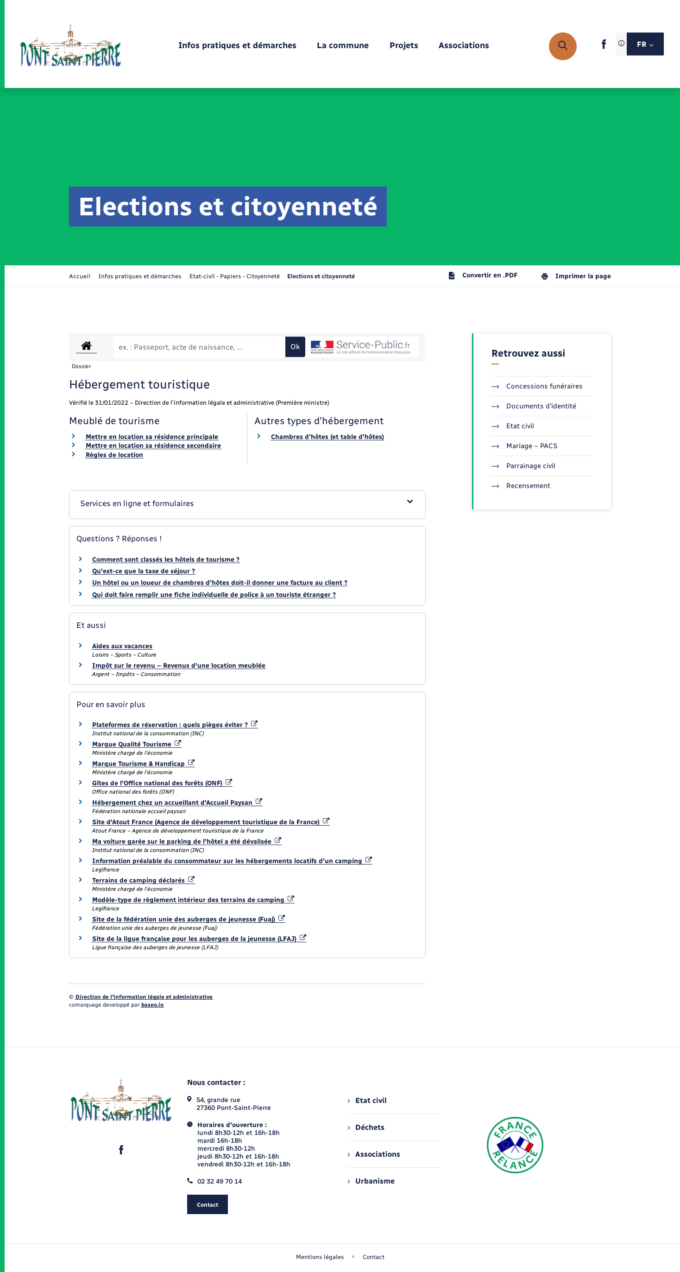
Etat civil (512, 426)
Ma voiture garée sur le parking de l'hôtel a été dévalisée (186, 842)
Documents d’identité (533, 406)
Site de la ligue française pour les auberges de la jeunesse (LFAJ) (199, 939)
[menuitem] (237, 46)
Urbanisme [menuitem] (371, 1181)
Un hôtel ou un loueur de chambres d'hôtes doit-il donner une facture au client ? (219, 583)
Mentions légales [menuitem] (320, 1256)
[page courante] (321, 276)
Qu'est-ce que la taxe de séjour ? (143, 571)
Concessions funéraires (537, 386)
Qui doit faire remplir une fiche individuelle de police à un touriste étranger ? (214, 595)
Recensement (520, 486)
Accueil (79, 276)
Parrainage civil (523, 466)
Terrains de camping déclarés (143, 880)
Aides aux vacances (122, 646)
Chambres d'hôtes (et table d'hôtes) (327, 437)
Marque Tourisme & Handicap (143, 764)
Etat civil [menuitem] (367, 1100)
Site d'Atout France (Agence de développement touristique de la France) (210, 822)
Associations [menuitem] (374, 1154)
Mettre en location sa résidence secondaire (153, 446)
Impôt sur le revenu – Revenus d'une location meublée (178, 666)
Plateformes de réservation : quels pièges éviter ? (175, 725)
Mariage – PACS (524, 446)
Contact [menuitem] (373, 1256)
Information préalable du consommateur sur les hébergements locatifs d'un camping (232, 861)
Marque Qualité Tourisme (136, 744)
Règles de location (114, 455)
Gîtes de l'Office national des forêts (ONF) (162, 783)
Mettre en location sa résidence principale (152, 437)
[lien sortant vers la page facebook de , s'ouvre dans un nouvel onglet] (604, 47)
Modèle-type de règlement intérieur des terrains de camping (193, 900)
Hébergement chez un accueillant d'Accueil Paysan (177, 803)
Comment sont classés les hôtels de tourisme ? (165, 560)
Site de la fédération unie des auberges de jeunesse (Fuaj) (188, 919)
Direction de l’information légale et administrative (144, 997)
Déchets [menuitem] (366, 1127)
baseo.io (152, 1005)
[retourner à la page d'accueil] (71, 46)
